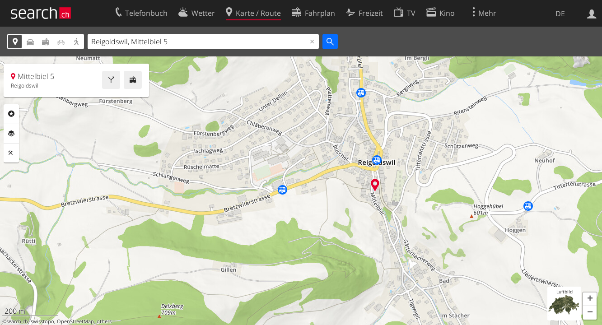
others (104, 321)
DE (560, 14)
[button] (590, 299)
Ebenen (11, 133)
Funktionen (11, 153)
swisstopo (42, 321)
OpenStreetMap (75, 321)
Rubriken (11, 113)
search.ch (17, 321)
